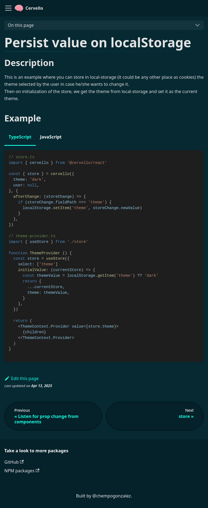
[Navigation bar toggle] (8, 8)
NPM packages (21, 471)
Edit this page (21, 378)
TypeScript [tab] (20, 137)
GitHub (14, 462)
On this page (21, 25)
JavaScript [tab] (51, 137)
